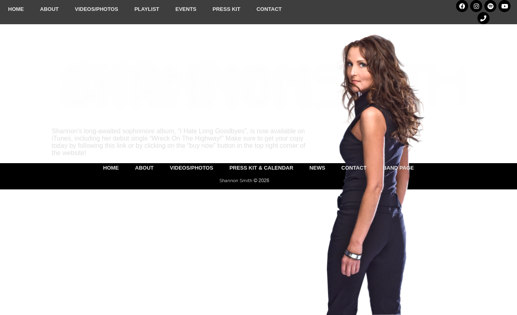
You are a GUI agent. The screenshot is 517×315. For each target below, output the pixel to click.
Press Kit (226, 9)
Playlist (147, 9)
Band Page (398, 168)
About (49, 9)
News (317, 168)
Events (185, 9)
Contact (269, 9)
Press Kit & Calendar (261, 168)
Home (16, 9)
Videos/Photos (96, 9)
